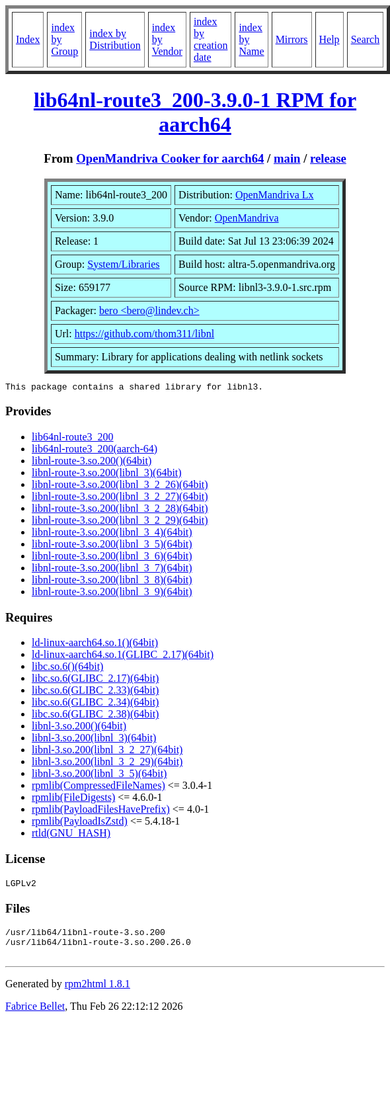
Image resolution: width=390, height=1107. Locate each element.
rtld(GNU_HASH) (71, 834)
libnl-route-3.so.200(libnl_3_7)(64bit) (112, 569)
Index (28, 39)
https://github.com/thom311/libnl (144, 333)
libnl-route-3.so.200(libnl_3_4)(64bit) (112, 534)
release (328, 158)
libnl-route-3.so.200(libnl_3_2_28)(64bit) (120, 510)
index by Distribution (114, 39)
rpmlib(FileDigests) (73, 799)
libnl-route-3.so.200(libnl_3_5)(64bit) (112, 546)
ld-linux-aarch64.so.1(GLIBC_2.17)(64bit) (123, 656)
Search (365, 39)
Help (329, 39)
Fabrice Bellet (35, 1016)
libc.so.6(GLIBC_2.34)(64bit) (95, 704)
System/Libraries (123, 264)
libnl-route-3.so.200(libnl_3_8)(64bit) (112, 581)
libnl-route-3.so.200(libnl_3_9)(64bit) (112, 593)
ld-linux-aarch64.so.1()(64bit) (95, 644)
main (287, 158)
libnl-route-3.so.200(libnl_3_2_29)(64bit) (120, 522)
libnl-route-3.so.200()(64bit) (91, 462)
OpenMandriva (247, 218)
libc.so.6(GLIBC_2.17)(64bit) (95, 680)
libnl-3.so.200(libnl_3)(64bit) (94, 739)
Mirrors (292, 39)
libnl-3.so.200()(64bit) (79, 727)
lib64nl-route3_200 (73, 438)
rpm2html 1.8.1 (97, 993)
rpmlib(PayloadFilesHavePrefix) (101, 811)
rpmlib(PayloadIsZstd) (80, 823)
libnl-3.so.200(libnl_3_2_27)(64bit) (107, 751)
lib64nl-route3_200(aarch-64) (94, 450)
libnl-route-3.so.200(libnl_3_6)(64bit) (112, 557)
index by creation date (211, 39)
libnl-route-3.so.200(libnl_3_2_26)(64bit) (120, 486)
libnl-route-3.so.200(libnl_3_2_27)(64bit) (120, 498)
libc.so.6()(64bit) (67, 668)
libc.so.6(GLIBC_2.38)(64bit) (95, 715)
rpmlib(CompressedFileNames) (98, 787)
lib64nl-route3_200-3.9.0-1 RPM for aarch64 (195, 112)
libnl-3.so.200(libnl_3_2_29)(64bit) (107, 763)
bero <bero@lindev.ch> (149, 310)
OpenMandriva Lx (274, 194)
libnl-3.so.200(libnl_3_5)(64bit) (99, 775)
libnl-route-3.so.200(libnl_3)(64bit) (107, 474)
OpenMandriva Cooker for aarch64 (170, 158)
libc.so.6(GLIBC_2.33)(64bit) (95, 692)
